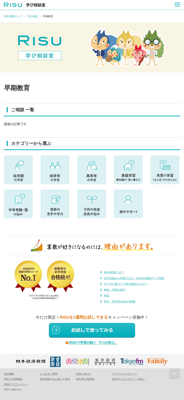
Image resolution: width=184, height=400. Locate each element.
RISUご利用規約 (13, 379)
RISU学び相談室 (85, 379)
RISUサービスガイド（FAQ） (128, 379)
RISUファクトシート (15, 384)
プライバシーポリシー (124, 373)
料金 (106, 295)
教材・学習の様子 (114, 289)
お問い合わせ (83, 373)
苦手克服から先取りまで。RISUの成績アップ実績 (134, 278)
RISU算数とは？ (114, 272)
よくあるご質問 (49, 373)
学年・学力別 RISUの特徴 (119, 301)
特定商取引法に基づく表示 (55, 379)
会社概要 (9, 373)
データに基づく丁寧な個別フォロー (125, 283)
